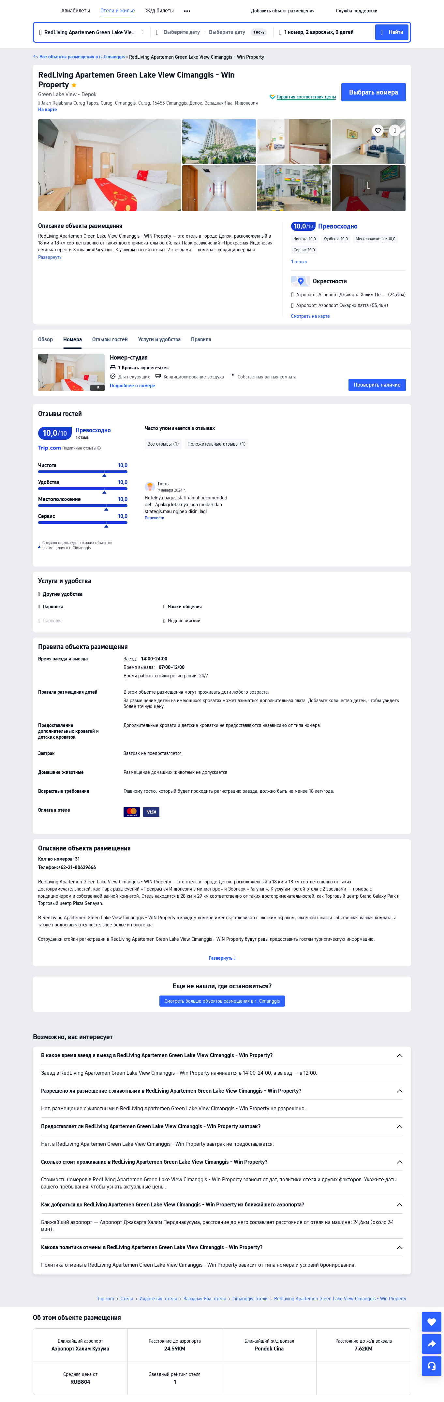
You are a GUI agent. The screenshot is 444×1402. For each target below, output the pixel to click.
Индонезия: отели (158, 1298)
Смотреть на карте (310, 316)
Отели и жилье (117, 11)
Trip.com (105, 1298)
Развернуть (50, 257)
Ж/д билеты (159, 11)
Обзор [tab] (45, 339)
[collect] (431, 1322)
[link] (283, 10)
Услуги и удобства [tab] (159, 339)
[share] (431, 1344)
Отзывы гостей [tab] (110, 339)
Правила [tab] (201, 339)
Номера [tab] (72, 339)
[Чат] (431, 1366)
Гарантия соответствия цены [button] (306, 96)
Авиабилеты (75, 11)
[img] (109, 165)
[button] (187, 11)
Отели (127, 1298)
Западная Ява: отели (205, 1298)
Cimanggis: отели (250, 1298)
